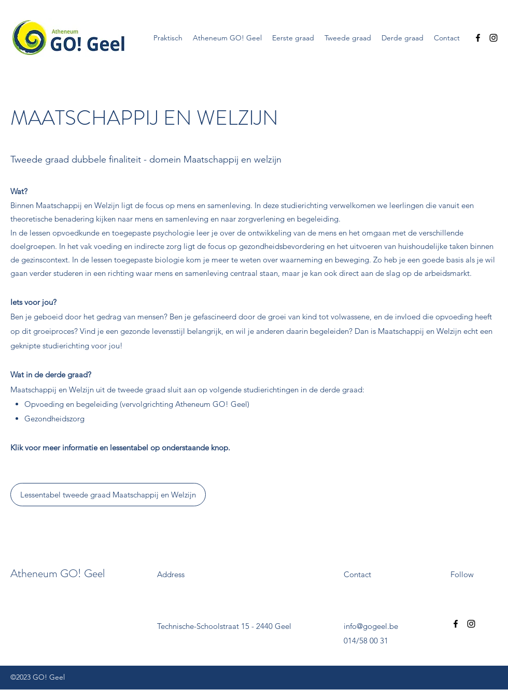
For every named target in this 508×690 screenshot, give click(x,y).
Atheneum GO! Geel (57, 573)
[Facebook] (478, 38)
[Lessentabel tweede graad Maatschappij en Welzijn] (108, 494)
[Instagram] (493, 38)
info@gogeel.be (371, 626)
